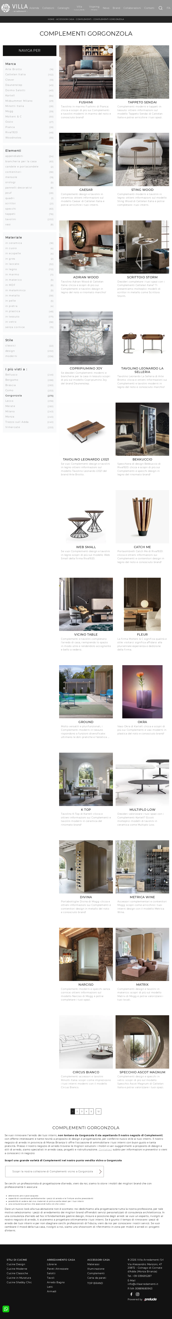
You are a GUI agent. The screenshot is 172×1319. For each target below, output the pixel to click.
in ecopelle (14, 253)
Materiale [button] (13, 237)
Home (51, 19)
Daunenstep (15, 84)
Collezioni (48, 8)
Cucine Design (16, 1264)
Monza (11, 416)
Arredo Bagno (56, 1282)
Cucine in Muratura (19, 1277)
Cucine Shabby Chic (19, 1282)
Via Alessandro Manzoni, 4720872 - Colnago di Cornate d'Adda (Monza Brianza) (145, 1268)
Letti (50, 1286)
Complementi (83, 19)
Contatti (149, 8)
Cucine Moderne (17, 1268)
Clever (11, 79)
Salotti (51, 1273)
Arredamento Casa (61, 1259)
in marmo (13, 274)
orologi (11, 182)
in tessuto (13, 316)
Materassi (93, 1264)
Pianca (11, 127)
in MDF (11, 285)
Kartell (11, 95)
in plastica (14, 311)
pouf (9, 192)
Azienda (34, 8)
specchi (12, 208)
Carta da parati (96, 1277)
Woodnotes (14, 137)
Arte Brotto (15, 69)
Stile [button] (9, 340)
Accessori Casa (65, 19)
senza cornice (16, 327)
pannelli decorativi (20, 187)
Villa (79, 8)
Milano (11, 411)
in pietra (12, 306)
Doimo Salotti (16, 90)
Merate (11, 406)
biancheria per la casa (22, 161)
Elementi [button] (13, 150)
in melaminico (16, 290)
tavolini (12, 219)
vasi (9, 224)
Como (10, 390)
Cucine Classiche (17, 1273)
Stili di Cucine (17, 1259)
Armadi (51, 1291)
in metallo (14, 295)
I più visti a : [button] (16, 369)
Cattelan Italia (16, 74)
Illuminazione (95, 1268)
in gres (11, 258)
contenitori (14, 171)
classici (11, 345)
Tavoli (50, 1277)
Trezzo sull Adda (18, 421)
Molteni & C (14, 116)
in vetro (12, 321)
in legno (12, 269)
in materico (15, 279)
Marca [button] (10, 64)
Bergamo (13, 379)
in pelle (11, 300)
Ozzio (10, 121)
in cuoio (12, 248)
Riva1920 (12, 132)
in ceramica (15, 243)
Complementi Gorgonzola (108, 19)
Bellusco (12, 374)
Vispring (94, 8)
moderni (12, 356)
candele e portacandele (23, 166)
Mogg (10, 111)
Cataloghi (63, 8)
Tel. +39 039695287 (140, 1276)
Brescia (12, 385)
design (11, 350)
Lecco (10, 400)
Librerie (52, 1264)
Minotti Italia (16, 106)
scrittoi (11, 203)
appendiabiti (15, 156)
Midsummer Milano (20, 100)
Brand (116, 8)
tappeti (11, 213)
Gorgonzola (15, 395)
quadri (11, 198)
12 (98, 1111)
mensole (12, 177)
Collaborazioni (132, 8)
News (106, 8)
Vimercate (14, 427)
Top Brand (95, 1283)
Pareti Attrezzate (57, 1268)
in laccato (13, 263)
